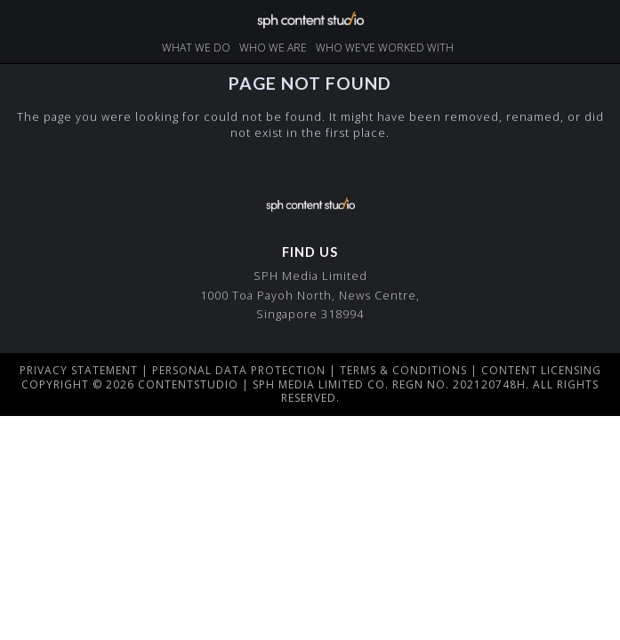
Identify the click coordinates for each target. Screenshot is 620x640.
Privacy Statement (79, 370)
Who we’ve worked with (385, 47)
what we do (196, 47)
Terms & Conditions (403, 370)
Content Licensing (541, 370)
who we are (273, 47)
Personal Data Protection (239, 370)
